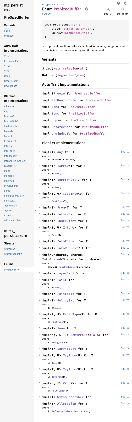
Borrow (63, 166)
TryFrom (69, 355)
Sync (55, 113)
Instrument (66, 221)
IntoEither (66, 241)
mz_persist (49, 4)
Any (60, 152)
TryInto (69, 369)
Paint (62, 280)
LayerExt (64, 273)
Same (61, 328)
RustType (57, 321)
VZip (66, 383)
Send (55, 107)
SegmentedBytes (77, 32)
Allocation (66, 404)
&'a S (94, 335)
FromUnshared (67, 266)
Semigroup (78, 335)
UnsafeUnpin (62, 127)
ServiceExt (66, 349)
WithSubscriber (70, 397)
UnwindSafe (61, 133)
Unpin (56, 120)
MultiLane (58, 390)
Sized (70, 159)
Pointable (65, 294)
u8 (87, 28)
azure (60, 4)
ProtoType (71, 314)
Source (46, 13)
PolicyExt (65, 300)
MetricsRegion (73, 28)
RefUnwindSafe (64, 100)
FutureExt (65, 214)
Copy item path (87, 9)
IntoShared (51, 259)
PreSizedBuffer (87, 93)
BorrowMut (65, 180)
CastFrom (57, 201)
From (61, 207)
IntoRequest (67, 248)
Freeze (59, 93)
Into (66, 227)
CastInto (70, 194)
